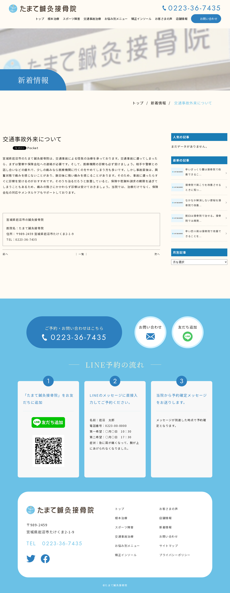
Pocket (32, 148)
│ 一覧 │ (81, 254)
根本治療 (53, 19)
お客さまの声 (163, 19)
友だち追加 (187, 327)
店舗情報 (181, 19)
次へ (157, 254)
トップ (39, 19)
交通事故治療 (92, 19)
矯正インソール (141, 19)
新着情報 (158, 102)
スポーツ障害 (71, 19)
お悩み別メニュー (116, 19)
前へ (5, 254)
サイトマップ (168, 545)
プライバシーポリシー (174, 555)
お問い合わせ (208, 19)
